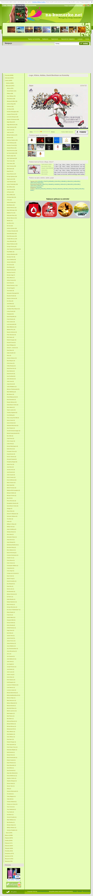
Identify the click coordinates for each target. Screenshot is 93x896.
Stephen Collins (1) (11, 778)
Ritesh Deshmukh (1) (12, 757)
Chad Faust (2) (10, 438)
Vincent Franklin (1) (11, 817)
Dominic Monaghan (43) (13, 111)
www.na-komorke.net (43, 891)
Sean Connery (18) (11, 166)
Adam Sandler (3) (11, 352)
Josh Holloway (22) (11, 142)
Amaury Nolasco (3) (12, 358)
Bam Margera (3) (11, 360)
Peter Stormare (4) (11, 334)
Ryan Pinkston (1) (11, 762)
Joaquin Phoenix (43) (12, 114)
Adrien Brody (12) (11, 202)
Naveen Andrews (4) (12, 332)
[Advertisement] (46, 59)
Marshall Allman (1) (11, 708)
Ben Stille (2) (10, 435)
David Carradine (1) (11, 581)
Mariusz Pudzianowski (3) (13, 389)
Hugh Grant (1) (10, 630)
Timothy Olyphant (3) (12, 412)
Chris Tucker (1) (11, 563)
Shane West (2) (10, 511)
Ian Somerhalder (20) (12, 153)
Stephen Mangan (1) (12, 780)
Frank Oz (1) (10, 614)
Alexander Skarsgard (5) (13, 293)
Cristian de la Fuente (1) (13, 573)
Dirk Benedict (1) (11, 591)
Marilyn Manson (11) (12, 218)
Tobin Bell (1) (10, 799)
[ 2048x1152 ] (40, 185)
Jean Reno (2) (10, 467)
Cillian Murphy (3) (11, 365)
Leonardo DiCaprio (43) (12, 116)
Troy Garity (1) (10, 812)
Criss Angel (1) (10, 570)
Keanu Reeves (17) (11, 173)
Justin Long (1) (10, 674)
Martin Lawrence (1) (12, 710)
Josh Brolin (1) (10, 669)
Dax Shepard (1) (11, 583)
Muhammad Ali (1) (11, 729)
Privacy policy (86, 891)
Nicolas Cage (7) (11, 275)
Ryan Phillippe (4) (11, 345)
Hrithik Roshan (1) (11, 627)
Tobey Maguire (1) (11, 796)
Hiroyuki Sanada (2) (12, 459)
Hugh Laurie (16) (11, 179)
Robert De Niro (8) (11, 269)
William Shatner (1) (11, 827)
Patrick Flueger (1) (11, 741)
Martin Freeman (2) (11, 487)
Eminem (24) (10, 137)
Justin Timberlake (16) (12, 184)
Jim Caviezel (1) (11, 656)
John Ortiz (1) (10, 661)
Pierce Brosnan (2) (11, 500)
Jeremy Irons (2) (11, 469)
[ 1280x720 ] (44, 184)
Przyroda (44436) (9, 75)
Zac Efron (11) (10, 223)
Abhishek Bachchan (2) (12, 425)
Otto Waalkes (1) (11, 734)
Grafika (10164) (8, 840)
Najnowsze (54, 39)
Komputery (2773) (9, 853)
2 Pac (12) (9, 199)
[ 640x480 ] (40, 181)
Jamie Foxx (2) (10, 464)
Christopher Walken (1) (12, 565)
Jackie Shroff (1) (11, 638)
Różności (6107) (9, 845)
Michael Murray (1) (11, 726)
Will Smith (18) (10, 168)
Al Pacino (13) (10, 192)
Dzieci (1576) (9, 832)
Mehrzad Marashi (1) (12, 721)
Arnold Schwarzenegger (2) (13, 430)
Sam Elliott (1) (10, 767)
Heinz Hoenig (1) (11, 625)
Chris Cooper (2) (11, 441)
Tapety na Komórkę (34, 39)
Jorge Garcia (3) (11, 384)
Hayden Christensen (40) (13, 119)
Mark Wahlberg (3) (11, 391)
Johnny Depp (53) (11, 103)
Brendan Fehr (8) (11, 256)
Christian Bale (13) (11, 197)
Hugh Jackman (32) (11, 127)
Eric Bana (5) (10, 301)
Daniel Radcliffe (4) (11, 316)
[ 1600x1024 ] (63, 184)
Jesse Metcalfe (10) (11, 241)
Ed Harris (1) (10, 596)
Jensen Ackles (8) (11, 262)
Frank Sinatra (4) (11, 319)
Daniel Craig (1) (11, 578)
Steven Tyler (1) (11, 786)
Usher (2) (9, 521)
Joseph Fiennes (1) (11, 666)
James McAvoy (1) (11, 643)
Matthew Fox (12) (11, 212)
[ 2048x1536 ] (40, 183)
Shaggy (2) (9, 508)
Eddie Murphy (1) (11, 599)
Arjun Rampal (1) (11, 542)
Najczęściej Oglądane (68, 39)
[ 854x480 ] (39, 187)
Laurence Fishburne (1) (12, 684)
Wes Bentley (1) (11, 822)
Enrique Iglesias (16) (12, 176)
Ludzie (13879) (8, 80)
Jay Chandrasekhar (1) (12, 648)
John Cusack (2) (11, 474)
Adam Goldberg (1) (11, 529)
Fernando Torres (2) (12, 451)
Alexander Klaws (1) (12, 537)
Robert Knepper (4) (11, 339)
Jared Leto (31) (10, 129)
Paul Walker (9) (10, 251)
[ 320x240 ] (43, 188)
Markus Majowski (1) (12, 703)
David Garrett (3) (11, 373)
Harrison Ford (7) (11, 272)
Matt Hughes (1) (11, 713)
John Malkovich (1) (11, 658)
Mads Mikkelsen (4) (11, 326)
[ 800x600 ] (51, 181)
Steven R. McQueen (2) (12, 513)
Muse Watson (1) (11, 731)
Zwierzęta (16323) (9, 77)
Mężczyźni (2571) (10, 85)
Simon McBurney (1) (12, 775)
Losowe (80, 39)
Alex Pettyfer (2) (11, 428)
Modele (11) (10, 220)
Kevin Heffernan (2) (11, 480)
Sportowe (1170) (9, 856)
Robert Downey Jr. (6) (12, 285)
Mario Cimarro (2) (11, 482)
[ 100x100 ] (81, 188)
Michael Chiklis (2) (11, 492)
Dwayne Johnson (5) (12, 298)
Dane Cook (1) (10, 575)
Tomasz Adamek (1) (11, 801)
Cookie (75, 891)
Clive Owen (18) (11, 163)
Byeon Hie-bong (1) (11, 552)
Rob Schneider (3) (11, 399)
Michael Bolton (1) (11, 723)
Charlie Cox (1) (10, 557)
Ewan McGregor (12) (12, 210)
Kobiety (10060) (10, 83)
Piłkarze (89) (10, 93)
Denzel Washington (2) (12, 446)
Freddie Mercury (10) (12, 238)
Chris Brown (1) (11, 560)
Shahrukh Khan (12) (12, 215)
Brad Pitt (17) (10, 171)
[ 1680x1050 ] (69, 184)
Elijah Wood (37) (11, 122)
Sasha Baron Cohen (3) (12, 404)
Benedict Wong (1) (11, 547)
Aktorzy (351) (10, 88)
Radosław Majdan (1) (12, 749)
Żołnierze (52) (10, 106)
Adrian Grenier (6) (11, 280)
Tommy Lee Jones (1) (12, 804)
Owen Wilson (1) (11, 736)
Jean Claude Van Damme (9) (14, 249)
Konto (87, 39)
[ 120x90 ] (75, 188)
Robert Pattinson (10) (12, 243)
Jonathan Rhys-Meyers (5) (13, 308)
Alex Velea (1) (10, 534)
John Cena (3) (10, 381)
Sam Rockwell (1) (11, 770)
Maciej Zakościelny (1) (12, 692)
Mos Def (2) (9, 498)
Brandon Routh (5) (11, 295)
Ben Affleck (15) (11, 186)
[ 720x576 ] (45, 181)
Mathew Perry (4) (11, 329)
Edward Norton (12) (11, 207)
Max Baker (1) (10, 718)
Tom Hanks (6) (10, 290)
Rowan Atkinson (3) (11, 402)
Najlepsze (45, 39)
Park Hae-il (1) (10, 739)
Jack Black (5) (10, 303)
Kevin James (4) (11, 321)
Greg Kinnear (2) (11, 454)
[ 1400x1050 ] (76, 181)
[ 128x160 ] (65, 188)
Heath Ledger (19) (11, 155)
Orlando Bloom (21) (11, 147)
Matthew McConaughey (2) (13, 490)
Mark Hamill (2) (10, 485)
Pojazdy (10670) (9, 837)
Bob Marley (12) (11, 205)
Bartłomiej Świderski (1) (13, 544)
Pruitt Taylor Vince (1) (12, 747)
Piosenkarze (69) (11, 98)
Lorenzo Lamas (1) (11, 690)
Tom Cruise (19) (11, 160)
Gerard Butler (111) (11, 90)
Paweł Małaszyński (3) (12, 397)
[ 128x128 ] (70, 188)
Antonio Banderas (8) (12, 254)
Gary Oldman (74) (11, 96)
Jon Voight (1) (10, 664)
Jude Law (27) (10, 132)
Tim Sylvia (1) (10, 793)
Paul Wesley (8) (11, 267)
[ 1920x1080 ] (76, 184)
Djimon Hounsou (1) (12, 594)
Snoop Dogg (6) (11, 288)
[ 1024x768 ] (57, 181)
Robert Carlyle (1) (11, 760)
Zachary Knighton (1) (12, 830)
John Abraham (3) (11, 378)
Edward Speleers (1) (12, 601)
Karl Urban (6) (10, 282)
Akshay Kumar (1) (11, 531)
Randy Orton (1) (11, 754)
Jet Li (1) (9, 653)
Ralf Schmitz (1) (11, 752)
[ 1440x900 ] (57, 184)
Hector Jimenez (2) (11, 456)
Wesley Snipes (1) (11, 825)
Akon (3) (9, 355)
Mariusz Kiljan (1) (11, 697)
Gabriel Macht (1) (11, 617)
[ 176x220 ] (54, 188)
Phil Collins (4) (10, 337)
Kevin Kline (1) (10, 677)
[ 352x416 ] (37, 188)
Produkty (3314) (9, 850)
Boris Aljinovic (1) (11, 550)
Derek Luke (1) (10, 588)
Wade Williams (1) (11, 819)
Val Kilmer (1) (10, 814)
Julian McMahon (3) (11, 386)
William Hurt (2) (11, 526)
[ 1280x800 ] (50, 184)
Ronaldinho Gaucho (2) (12, 503)
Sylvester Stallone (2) (12, 516)
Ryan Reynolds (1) (11, 765)
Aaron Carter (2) (11, 420)
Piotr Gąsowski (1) (11, 744)
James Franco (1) (11, 640)
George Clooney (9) (11, 246)
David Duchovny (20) (12, 150)
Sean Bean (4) (10, 350)
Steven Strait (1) (11, 783)
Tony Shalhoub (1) (11, 809)
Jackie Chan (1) (11, 635)
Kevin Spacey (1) (11, 679)
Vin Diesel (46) (10, 109)
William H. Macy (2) (11, 524)
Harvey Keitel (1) (11, 622)
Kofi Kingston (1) (11, 682)
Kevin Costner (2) (11, 477)
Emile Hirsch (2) (11, 448)
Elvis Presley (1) (11, 604)
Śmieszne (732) (8, 861)
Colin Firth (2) (10, 443)
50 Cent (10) (10, 225)
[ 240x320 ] (48, 188)
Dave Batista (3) (11, 371)
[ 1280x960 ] (63, 181)
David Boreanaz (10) (12, 236)
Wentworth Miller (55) (12, 101)
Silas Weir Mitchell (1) (12, 773)
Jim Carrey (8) (10, 264)
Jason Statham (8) (11, 259)
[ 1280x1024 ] (69, 181)
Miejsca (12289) (9, 835)
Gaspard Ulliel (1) (11, 620)
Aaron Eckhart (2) (11, 422)
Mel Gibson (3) (10, 394)
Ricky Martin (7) (11, 277)
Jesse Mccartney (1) (12, 651)
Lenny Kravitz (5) (11, 311)
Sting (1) (9, 788)
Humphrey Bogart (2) (12, 461)
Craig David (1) (10, 568)
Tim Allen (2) (10, 518)
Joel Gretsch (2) (11, 472)
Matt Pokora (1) (10, 716)
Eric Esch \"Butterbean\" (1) (13, 609)
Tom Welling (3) (11, 415)
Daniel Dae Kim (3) (11, 368)
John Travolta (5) (11, 306)
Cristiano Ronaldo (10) (12, 231)
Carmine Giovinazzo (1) (12, 555)
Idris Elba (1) (10, 633)
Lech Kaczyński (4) (11, 324)
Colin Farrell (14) (11, 189)
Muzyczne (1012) (9, 858)
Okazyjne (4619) (9, 848)
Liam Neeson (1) (11, 687)
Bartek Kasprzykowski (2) (13, 433)
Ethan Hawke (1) (11, 612)
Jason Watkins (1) (11, 646)
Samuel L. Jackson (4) (12, 347)
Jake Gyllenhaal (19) (12, 158)
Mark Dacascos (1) (11, 700)
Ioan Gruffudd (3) (11, 376)
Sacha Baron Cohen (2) (12, 505)
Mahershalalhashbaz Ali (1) (13, 695)
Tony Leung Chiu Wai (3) (13, 417)
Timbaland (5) (10, 314)
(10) (12, 233)
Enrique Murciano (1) (12, 607)
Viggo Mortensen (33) (12, 124)
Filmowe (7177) (8, 843)
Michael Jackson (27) (12, 135)
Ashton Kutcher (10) (12, 228)
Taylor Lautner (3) (11, 409)
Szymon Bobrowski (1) (12, 791)
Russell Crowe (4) (11, 342)
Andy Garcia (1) (11, 539)
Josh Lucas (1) (10, 671)
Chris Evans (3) (10, 363)
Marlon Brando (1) (11, 705)
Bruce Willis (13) (11, 194)
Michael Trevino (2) (11, 495)
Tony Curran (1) (11, 806)
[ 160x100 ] (59, 188)
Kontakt (80, 891)
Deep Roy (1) (10, 586)
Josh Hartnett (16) (11, 181)
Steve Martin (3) (11, 407)
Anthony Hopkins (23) (12, 140)
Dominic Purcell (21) (12, 145)
